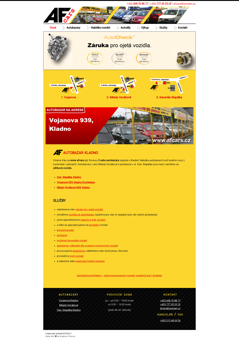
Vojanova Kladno (68, 300)
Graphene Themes (67, 336)
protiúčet (62, 235)
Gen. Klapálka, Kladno (69, 177)
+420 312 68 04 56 (170, 320)
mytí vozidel (77, 256)
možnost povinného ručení (72, 240)
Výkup (145, 27)
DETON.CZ (67, 334)
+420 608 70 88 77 (170, 300)
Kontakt (182, 27)
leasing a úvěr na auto (93, 219)
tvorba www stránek (54, 334)
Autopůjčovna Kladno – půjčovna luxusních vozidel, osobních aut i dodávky (119, 275)
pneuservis (79, 250)
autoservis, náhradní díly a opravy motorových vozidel (87, 245)
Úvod (53, 27)
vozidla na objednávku (81, 214)
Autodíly (125, 27)
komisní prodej (65, 230)
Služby (163, 27)
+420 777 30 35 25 (170, 304)
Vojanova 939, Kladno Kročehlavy (76, 182)
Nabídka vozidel (100, 27)
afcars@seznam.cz (185, 3)
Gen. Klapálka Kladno (69, 310)
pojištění (94, 224)
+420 (137, 3)
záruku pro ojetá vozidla (89, 209)
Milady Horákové (68, 305)
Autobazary (73, 27)
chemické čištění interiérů (90, 261)
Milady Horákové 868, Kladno (73, 187)
